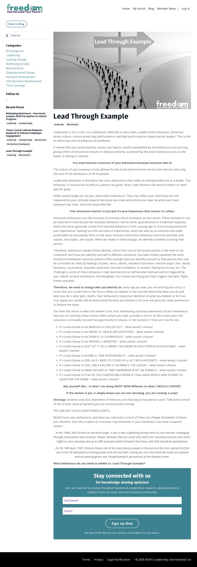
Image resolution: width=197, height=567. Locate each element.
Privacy (98, 559)
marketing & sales (17, 64)
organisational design (20, 72)
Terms (86, 559)
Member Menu (168, 8)
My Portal (139, 8)
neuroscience (72, 124)
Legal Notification (118, 559)
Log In (186, 8)
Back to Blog (16, 24)
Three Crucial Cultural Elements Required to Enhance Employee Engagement (24, 133)
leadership (59, 124)
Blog (151, 8)
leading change (16, 59)
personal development (20, 77)
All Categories (15, 51)
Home (126, 8)
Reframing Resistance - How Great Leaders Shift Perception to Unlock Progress (26, 116)
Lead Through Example (19, 151)
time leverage (15, 85)
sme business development (24, 81)
